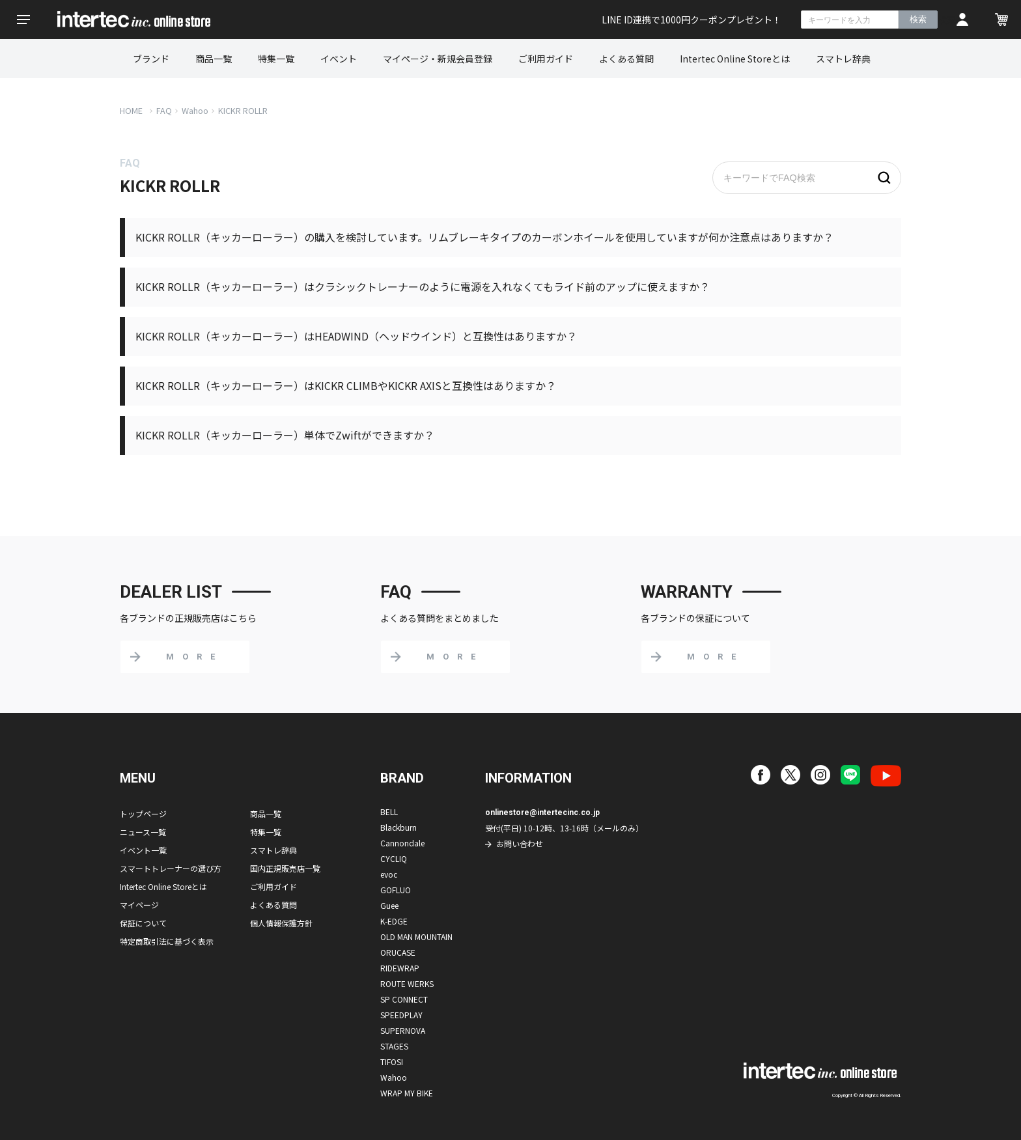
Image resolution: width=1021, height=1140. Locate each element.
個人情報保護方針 (281, 922)
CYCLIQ (393, 858)
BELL (389, 811)
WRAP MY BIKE (406, 1092)
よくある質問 (626, 58)
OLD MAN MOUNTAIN (416, 936)
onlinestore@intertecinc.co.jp (542, 812)
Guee (389, 905)
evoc (388, 874)
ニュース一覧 (143, 831)
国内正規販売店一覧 (285, 868)
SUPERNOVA (402, 1030)
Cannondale (402, 842)
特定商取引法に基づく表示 (167, 941)
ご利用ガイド (545, 58)
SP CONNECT (404, 999)
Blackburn (398, 827)
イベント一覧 (143, 849)
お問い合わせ (519, 843)
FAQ (164, 110)
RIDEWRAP (399, 967)
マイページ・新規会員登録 (437, 58)
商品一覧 (213, 58)
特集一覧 (276, 58)
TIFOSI (391, 1061)
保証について (143, 922)
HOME (131, 110)
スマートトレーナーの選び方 (170, 868)
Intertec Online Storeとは (735, 58)
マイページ (139, 904)
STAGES (394, 1045)
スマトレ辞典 (843, 58)
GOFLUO (395, 889)
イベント (338, 58)
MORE (194, 656)
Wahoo (195, 110)
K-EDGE (394, 920)
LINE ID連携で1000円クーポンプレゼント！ (691, 19)
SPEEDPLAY (401, 1014)
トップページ (143, 813)
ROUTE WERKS (407, 983)
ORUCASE (397, 952)
